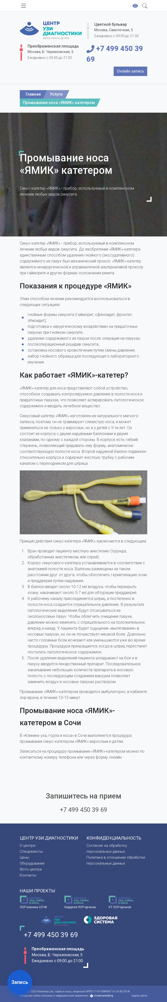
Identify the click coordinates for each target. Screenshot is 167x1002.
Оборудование (32, 863)
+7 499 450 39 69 (114, 53)
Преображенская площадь (53, 46)
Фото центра (31, 869)
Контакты (28, 875)
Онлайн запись (130, 71)
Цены (24, 857)
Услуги (56, 94)
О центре (28, 845)
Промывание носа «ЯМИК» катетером (59, 102)
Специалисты (31, 851)
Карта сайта (139, 995)
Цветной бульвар (110, 24)
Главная (33, 94)
